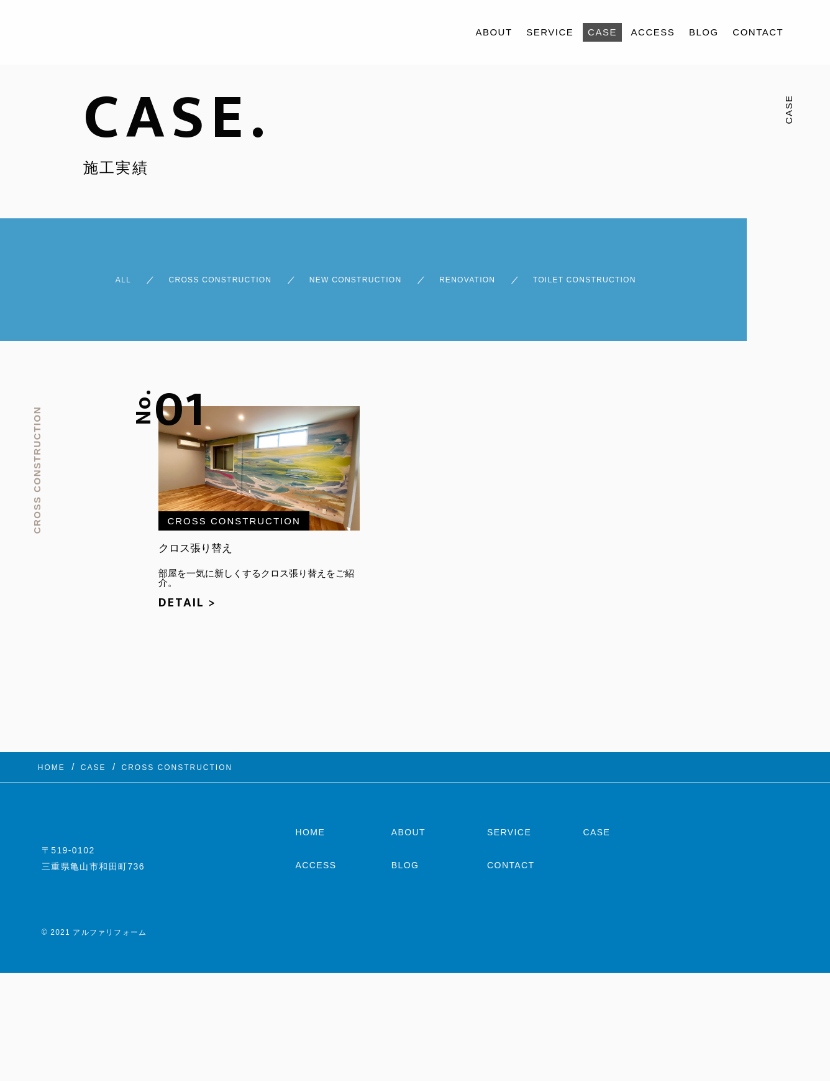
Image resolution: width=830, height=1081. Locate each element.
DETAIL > (187, 610)
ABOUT (493, 32)
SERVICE (549, 32)
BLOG (704, 32)
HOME (311, 848)
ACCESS (653, 32)
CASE (602, 32)
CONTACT (757, 32)
